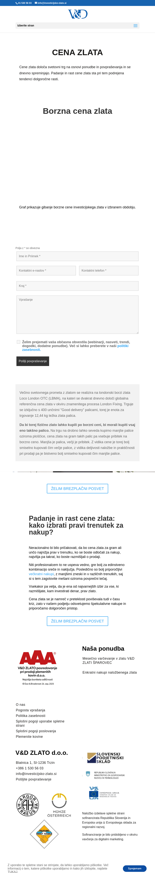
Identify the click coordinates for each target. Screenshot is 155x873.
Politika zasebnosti (30, 716)
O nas (20, 705)
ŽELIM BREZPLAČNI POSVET (77, 488)
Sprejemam (134, 868)
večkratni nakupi (41, 574)
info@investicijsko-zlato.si (36, 774)
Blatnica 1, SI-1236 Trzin (35, 763)
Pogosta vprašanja (30, 710)
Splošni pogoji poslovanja (36, 731)
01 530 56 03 (25, 3)
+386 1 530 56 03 (30, 768)
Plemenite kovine (29, 737)
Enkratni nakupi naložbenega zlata (110, 672)
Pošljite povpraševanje (33, 779)
